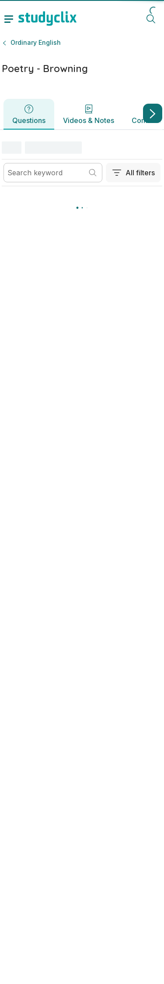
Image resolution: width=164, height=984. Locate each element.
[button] (137, 147)
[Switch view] (126, 148)
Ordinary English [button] (35, 42)
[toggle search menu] (151, 18)
